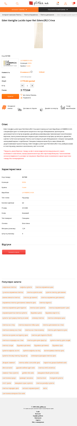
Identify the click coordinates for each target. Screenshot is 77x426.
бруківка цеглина (23, 345)
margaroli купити (56, 378)
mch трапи (7, 383)
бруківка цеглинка (41, 345)
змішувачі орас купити (24, 383)
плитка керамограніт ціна (59, 308)
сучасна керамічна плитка (13, 292)
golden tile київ (28, 373)
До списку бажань (29, 95)
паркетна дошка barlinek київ (55, 362)
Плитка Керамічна (31, 15)
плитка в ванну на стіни (12, 330)
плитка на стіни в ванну (34, 330)
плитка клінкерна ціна (56, 318)
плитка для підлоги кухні (57, 330)
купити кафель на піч (11, 350)
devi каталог (7, 368)
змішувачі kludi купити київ (48, 373)
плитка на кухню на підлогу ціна (15, 335)
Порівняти (27, 98)
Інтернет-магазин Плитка (11, 15)
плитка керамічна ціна (44, 287)
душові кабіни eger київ (25, 368)
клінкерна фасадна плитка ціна (43, 356)
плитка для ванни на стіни (53, 325)
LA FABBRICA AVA (26, 60)
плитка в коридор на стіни (13, 340)
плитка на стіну (9, 325)
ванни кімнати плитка (11, 297)
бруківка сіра (57, 345)
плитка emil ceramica (46, 368)
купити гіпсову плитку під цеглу (15, 356)
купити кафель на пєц (31, 350)
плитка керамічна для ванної (52, 297)
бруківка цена (36, 313)
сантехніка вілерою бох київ (14, 393)
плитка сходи (8, 345)
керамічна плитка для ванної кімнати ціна (19, 302)
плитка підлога (45, 302)
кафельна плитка (9, 287)
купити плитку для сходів (60, 340)
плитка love (41, 378)
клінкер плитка (38, 318)
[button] (31, 72)
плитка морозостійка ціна (29, 325)
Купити (10, 96)
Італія (28, 66)
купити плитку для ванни (56, 292)
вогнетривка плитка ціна (54, 350)
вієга (45, 388)
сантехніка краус (9, 378)
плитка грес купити (37, 308)
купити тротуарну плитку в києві (15, 318)
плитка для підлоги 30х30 (42, 335)
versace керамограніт (30, 388)
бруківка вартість (52, 313)
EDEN (29, 63)
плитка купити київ (34, 292)
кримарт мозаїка (26, 378)
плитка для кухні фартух (36, 340)
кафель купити (26, 287)
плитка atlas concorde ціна (29, 362)
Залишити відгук (13, 252)
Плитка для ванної (47, 15)
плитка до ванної (30, 297)
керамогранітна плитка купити (15, 313)
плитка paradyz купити (45, 383)
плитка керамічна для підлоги (14, 308)
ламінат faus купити (10, 373)
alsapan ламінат (9, 362)
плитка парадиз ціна (11, 388)
